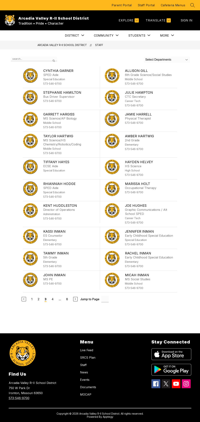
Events (84, 380)
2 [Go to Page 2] (38, 299)
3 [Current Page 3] (45, 299)
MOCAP (85, 394)
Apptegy (108, 416)
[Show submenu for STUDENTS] (136, 35)
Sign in (186, 20)
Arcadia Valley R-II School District (62, 45)
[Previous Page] (24, 299)
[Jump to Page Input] (105, 299)
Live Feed (86, 350)
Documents (88, 387)
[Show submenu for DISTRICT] (72, 35)
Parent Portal (122, 5)
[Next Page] (75, 299)
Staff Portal (146, 5)
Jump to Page (89, 299)
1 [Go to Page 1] (32, 299)
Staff (99, 45)
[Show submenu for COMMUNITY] (103, 35)
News (84, 372)
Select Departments (158, 59)
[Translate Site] (158, 20)
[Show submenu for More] (164, 35)
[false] (34, 59)
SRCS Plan (87, 357)
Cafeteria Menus (173, 5)
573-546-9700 (19, 398)
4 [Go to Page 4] (53, 299)
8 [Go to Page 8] (67, 299)
